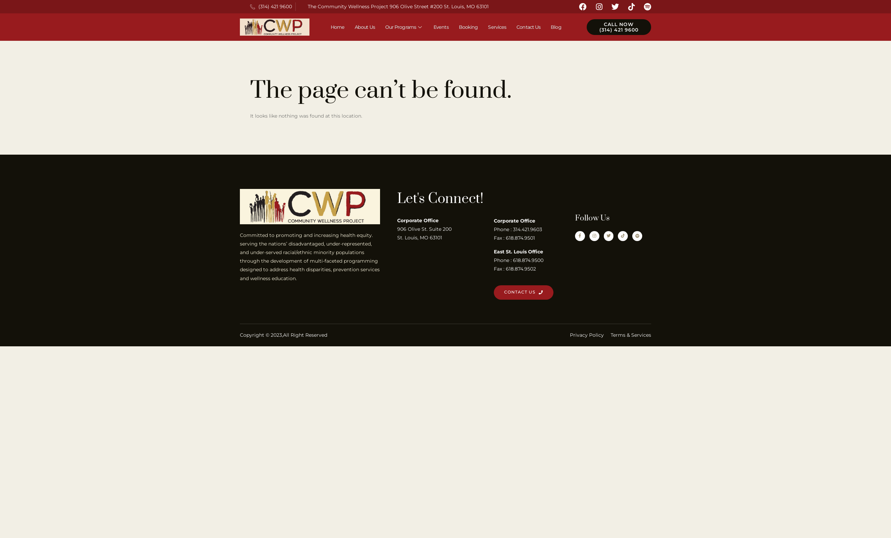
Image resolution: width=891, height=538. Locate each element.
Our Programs (404, 27)
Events (441, 27)
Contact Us (528, 27)
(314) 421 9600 (271, 6)
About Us (365, 27)
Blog (556, 27)
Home (337, 27)
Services (497, 27)
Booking (468, 27)
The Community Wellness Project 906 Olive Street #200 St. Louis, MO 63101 (398, 6)
